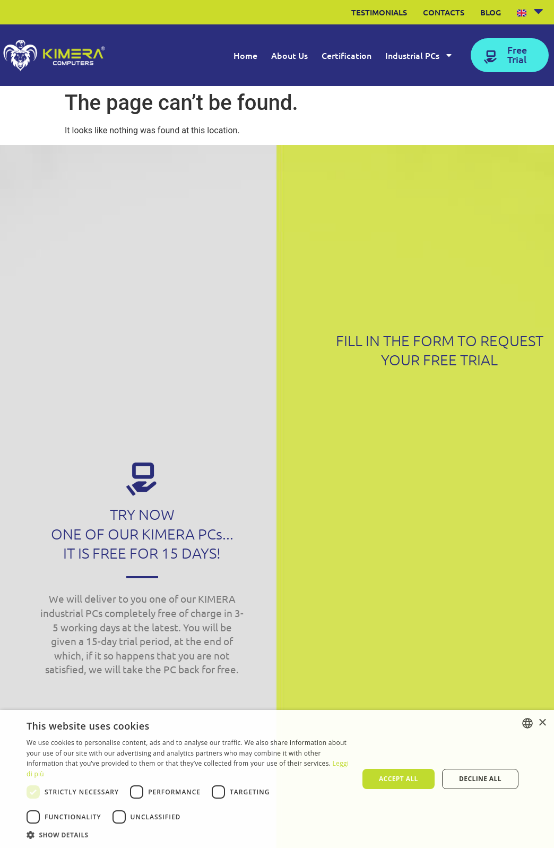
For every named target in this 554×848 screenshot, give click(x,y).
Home (245, 55)
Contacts (443, 12)
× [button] (542, 723)
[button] (188, 834)
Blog (490, 12)
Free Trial (517, 54)
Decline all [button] (480, 778)
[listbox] (527, 723)
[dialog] (277, 779)
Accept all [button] (398, 778)
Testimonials (379, 12)
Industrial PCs (419, 55)
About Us (289, 55)
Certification (346, 55)
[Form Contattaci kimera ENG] (438, 598)
